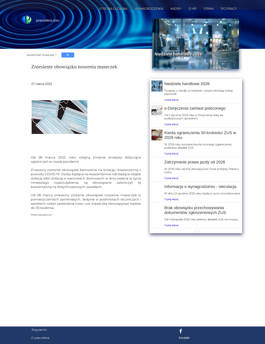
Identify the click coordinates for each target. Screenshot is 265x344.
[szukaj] (41, 55)
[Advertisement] (132, 305)
